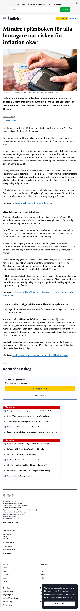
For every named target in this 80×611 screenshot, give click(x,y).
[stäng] (77, 3)
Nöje (42, 578)
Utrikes (5, 571)
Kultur (43, 575)
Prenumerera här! (11, 522)
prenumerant (25, 383)
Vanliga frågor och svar (10, 598)
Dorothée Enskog (9, 120)
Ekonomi (6, 575)
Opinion (43, 568)
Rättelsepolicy (7, 602)
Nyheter (5, 564)
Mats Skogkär (7, 534)
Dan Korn (5, 538)
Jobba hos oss (7, 605)
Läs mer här (68, 597)
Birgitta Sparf (7, 553)
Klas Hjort (6, 536)
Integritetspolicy (8, 595)
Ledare (5, 578)
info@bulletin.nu (16, 507)
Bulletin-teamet (8, 591)
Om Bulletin (7, 588)
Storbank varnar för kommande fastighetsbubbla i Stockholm (40, 355)
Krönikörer (44, 564)
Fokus (43, 571)
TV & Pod (6, 568)
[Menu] (4, 18)
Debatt (5, 581)
